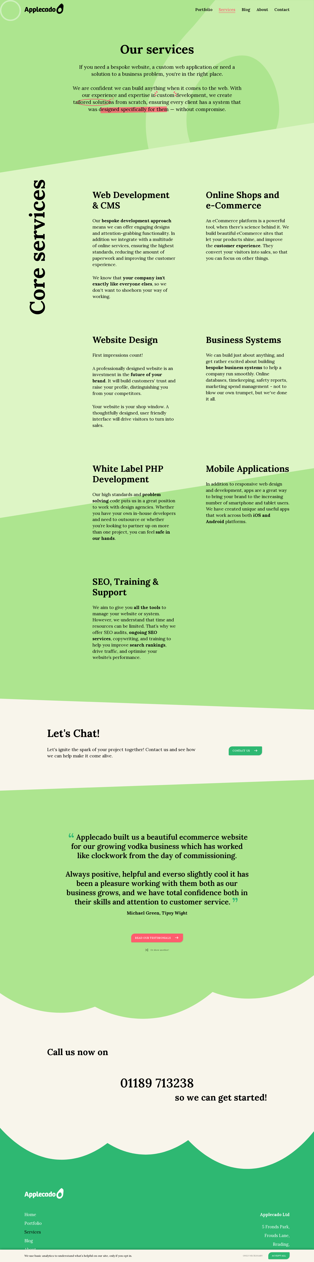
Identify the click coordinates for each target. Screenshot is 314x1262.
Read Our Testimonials (154, 938)
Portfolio (203, 9)
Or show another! (160, 950)
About (262, 9)
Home (30, 1216)
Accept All (278, 1255)
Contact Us (246, 751)
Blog (246, 9)
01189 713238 (157, 1076)
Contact (282, 9)
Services (227, 9)
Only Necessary (249, 1255)
